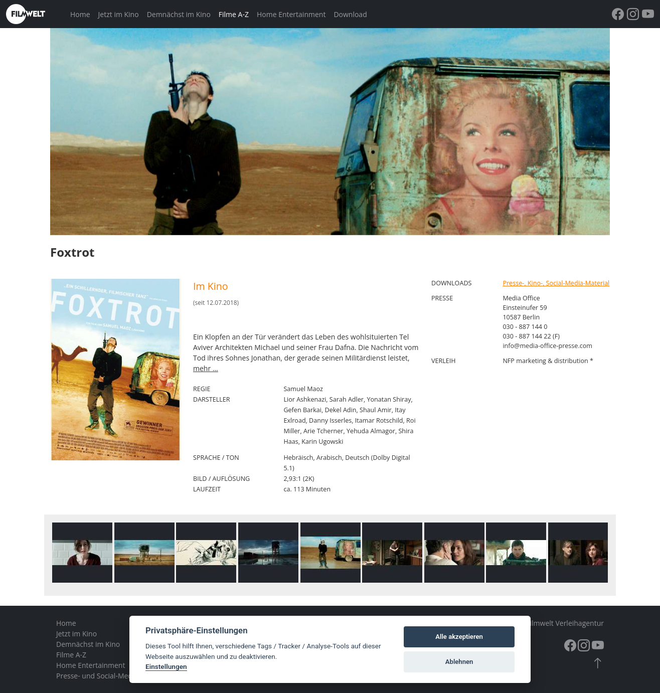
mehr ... (205, 368)
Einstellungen (166, 666)
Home (80, 14)
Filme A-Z (234, 14)
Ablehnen (459, 661)
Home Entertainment (291, 14)
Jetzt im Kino (118, 14)
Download (350, 14)
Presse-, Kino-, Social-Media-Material (556, 283)
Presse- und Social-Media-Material (112, 675)
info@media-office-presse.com (547, 345)
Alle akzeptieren (459, 636)
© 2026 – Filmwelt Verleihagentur (550, 623)
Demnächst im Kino (179, 14)
